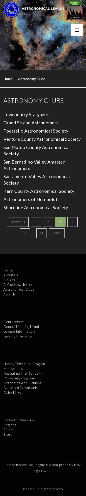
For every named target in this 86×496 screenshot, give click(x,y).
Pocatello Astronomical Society (35, 130)
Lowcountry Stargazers (27, 114)
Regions (9, 425)
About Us (10, 275)
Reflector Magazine (19, 420)
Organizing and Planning (22, 383)
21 (41, 233)
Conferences (14, 322)
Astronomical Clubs (18, 289)
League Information (19, 331)
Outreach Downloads (20, 388)
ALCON (9, 280)
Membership (13, 368)
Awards (9, 294)
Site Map (10, 430)
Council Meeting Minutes (23, 326)
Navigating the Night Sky (22, 373)
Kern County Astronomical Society (38, 191)
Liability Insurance (17, 336)
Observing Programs (19, 378)
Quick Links (12, 392)
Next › (57, 233)
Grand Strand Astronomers (30, 122)
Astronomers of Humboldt (30, 199)
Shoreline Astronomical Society (35, 207)
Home (8, 79)
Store (8, 434)
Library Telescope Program (24, 364)
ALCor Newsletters (18, 284)
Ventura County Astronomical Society (42, 139)
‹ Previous (18, 222)
